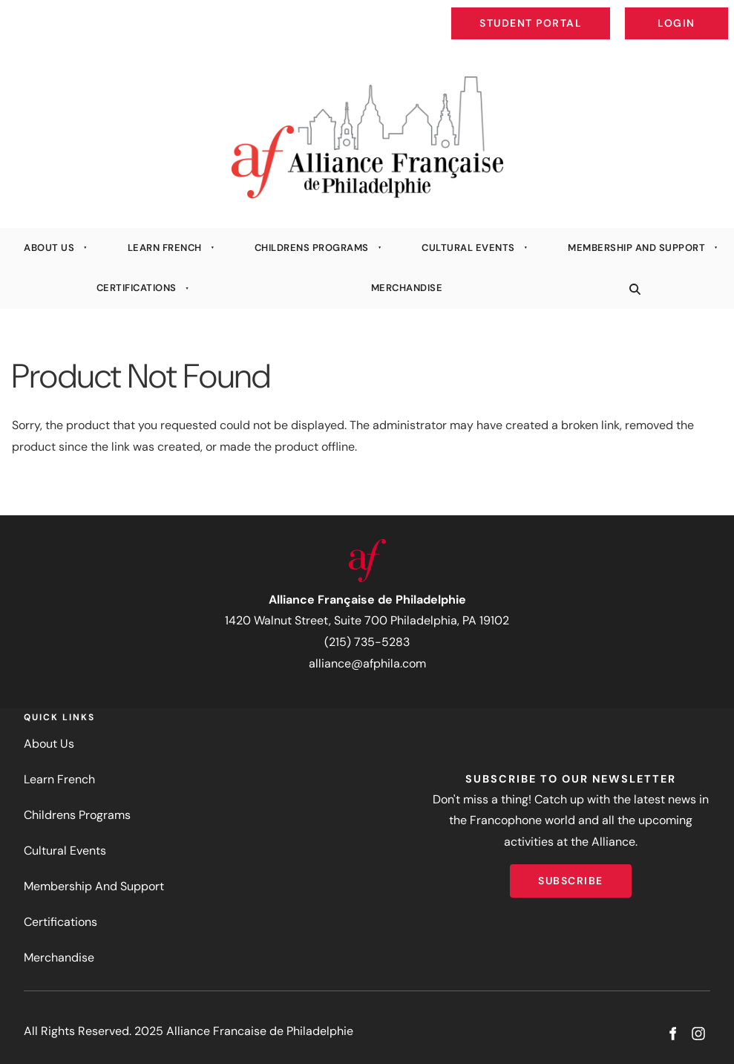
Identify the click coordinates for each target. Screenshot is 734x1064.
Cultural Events (468, 247)
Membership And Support (636, 247)
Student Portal (565, 12)
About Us (49, 247)
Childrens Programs (312, 247)
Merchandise (407, 287)
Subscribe (570, 874)
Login (716, 12)
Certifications (136, 287)
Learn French (165, 247)
